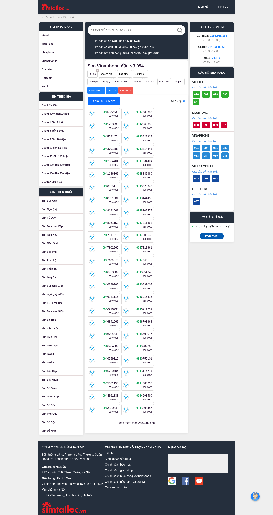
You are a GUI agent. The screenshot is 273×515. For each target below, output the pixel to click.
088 (225, 155)
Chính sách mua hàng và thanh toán (128, 474)
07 (224, 124)
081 (215, 147)
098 (215, 94)
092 (196, 178)
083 (196, 155)
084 (206, 155)
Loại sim (123, 74)
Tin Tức (223, 6)
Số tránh (139, 74)
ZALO (216, 58)
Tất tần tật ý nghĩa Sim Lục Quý (212, 226)
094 (206, 147)
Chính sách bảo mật (117, 462)
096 (196, 94)
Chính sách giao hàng (119, 468)
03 (195, 102)
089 (215, 124)
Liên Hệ (203, 6)
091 (196, 147)
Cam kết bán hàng (116, 485)
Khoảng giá (107, 74)
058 (215, 178)
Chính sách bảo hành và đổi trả (125, 479)
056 (206, 178)
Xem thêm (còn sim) (136, 324)
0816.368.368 (218, 35)
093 (206, 124)
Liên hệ (109, 451)
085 (215, 155)
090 (196, 124)
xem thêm (211, 236)
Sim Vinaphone (50, 17)
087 (196, 201)
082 (225, 147)
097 (206, 94)
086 (225, 94)
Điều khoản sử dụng (118, 456)
